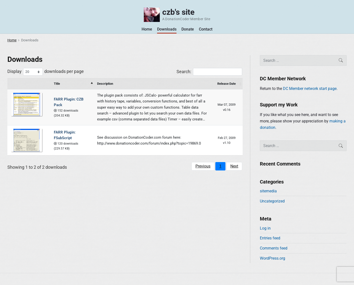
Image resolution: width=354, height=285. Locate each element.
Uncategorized (272, 201)
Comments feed (273, 248)
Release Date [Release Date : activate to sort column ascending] (226, 83)
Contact (205, 29)
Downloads (167, 29)
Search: (209, 72)
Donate (187, 29)
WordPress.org (272, 258)
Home (147, 29)
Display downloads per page (45, 72)
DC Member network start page (310, 88)
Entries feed (270, 238)
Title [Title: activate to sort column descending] (57, 83)
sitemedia (268, 191)
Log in (265, 228)
